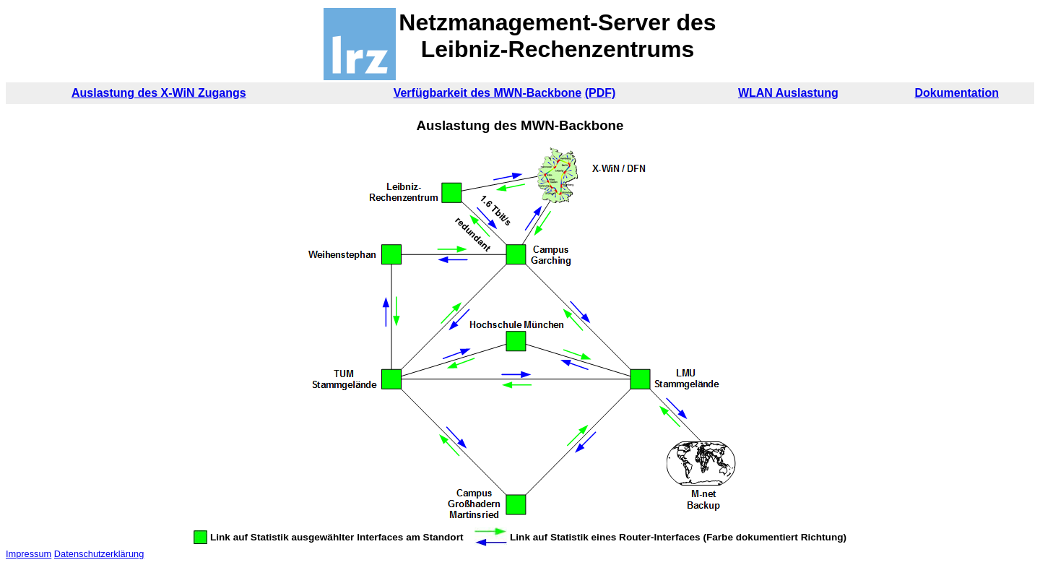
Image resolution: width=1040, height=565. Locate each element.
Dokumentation (957, 93)
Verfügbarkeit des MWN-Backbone (488, 93)
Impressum (28, 553)
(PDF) (600, 93)
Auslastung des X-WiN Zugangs (159, 93)
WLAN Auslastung (788, 93)
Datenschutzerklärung (99, 553)
